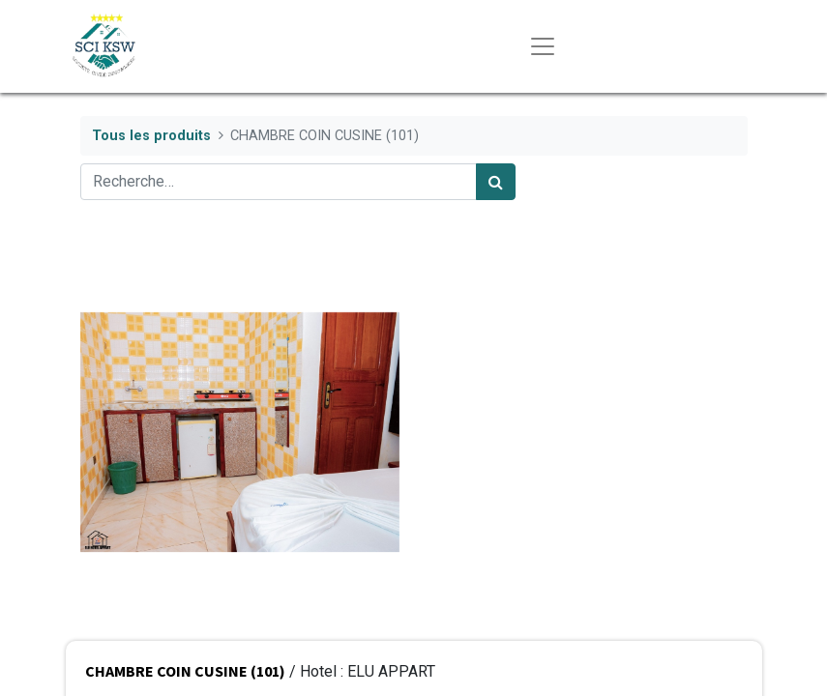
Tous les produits (151, 136)
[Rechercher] (496, 181)
